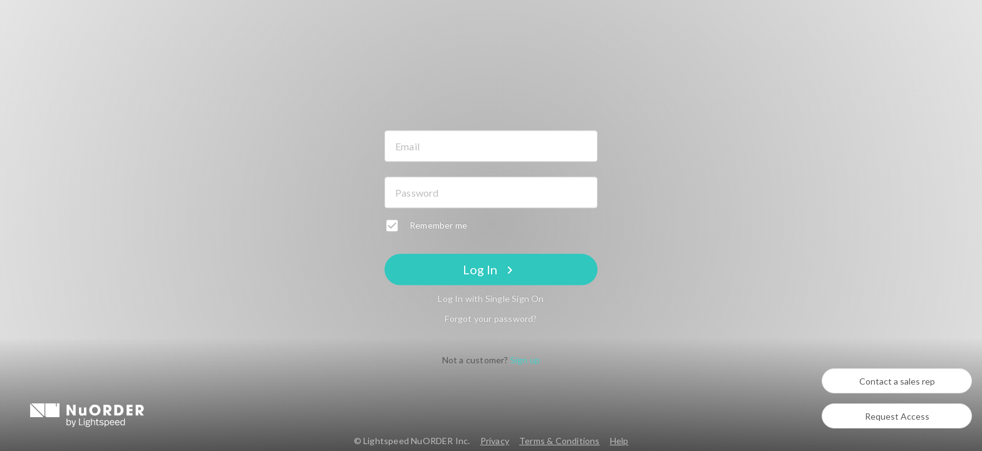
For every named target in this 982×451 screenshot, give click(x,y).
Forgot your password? (491, 319)
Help (619, 440)
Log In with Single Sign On (491, 299)
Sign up (525, 360)
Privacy (494, 440)
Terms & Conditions (559, 440)
